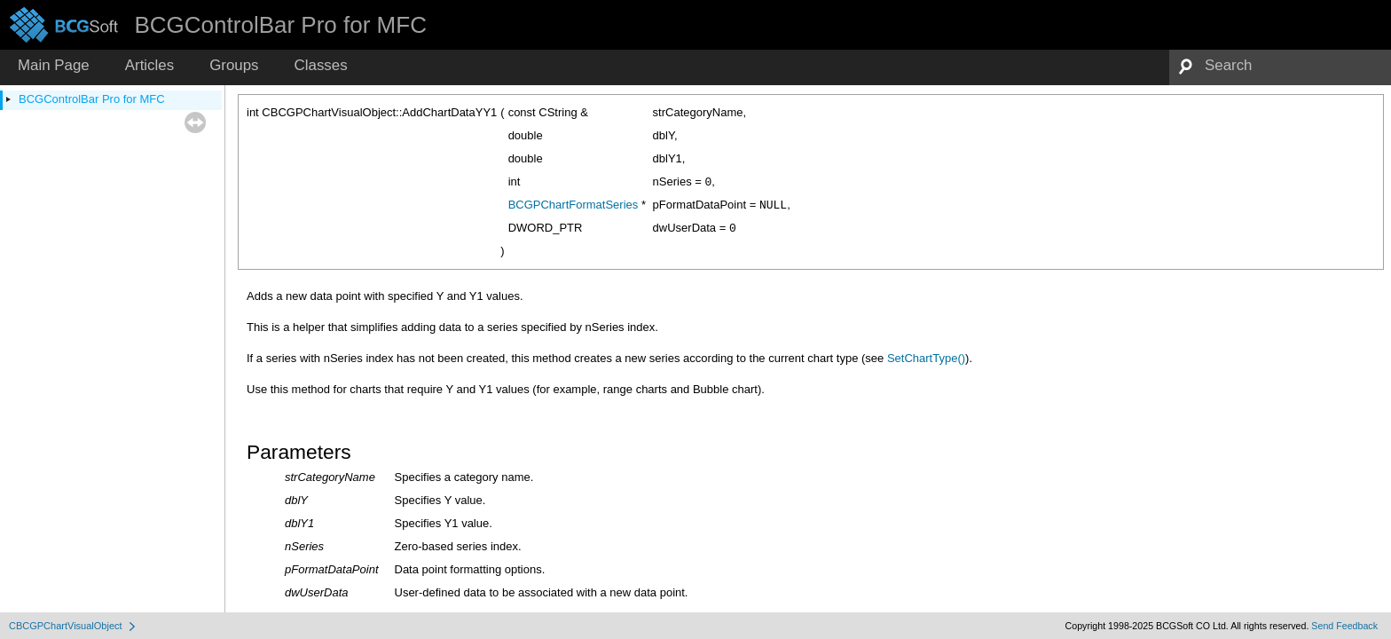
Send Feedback (1344, 625)
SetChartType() (926, 358)
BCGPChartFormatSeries (573, 204)
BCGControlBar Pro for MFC (92, 99)
